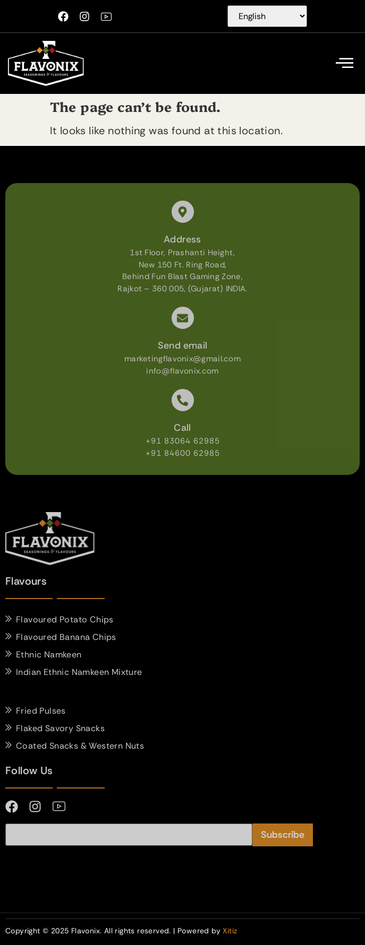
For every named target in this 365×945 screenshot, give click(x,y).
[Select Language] (267, 16)
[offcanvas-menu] (344, 63)
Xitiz (230, 930)
